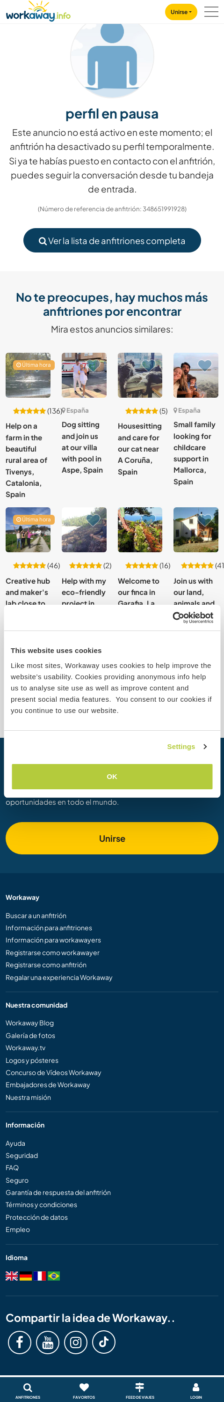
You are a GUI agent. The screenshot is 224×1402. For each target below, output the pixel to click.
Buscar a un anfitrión (36, 915)
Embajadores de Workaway (48, 1084)
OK (112, 776)
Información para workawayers (53, 939)
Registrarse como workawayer (53, 952)
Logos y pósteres (32, 1060)
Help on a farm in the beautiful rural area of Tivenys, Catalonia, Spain (26, 459)
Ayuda (15, 1143)
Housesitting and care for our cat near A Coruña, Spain (140, 448)
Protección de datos (37, 1217)
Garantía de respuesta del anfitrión (58, 1192)
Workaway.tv (25, 1047)
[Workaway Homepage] (38, 9)
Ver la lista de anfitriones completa (112, 240)
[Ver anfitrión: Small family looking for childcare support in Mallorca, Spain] (195, 375)
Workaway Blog (30, 1022)
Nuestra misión (28, 1097)
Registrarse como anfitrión (46, 964)
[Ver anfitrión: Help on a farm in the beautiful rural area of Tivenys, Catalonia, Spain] (28, 375)
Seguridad (22, 1155)
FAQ (12, 1167)
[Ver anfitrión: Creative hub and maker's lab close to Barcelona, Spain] (28, 529)
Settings (181, 746)
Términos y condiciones (41, 1204)
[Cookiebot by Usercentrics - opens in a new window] (172, 618)
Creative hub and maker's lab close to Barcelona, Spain (28, 603)
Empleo (18, 1229)
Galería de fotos (30, 1035)
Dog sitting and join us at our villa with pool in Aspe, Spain (82, 447)
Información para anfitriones (49, 927)
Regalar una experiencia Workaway (59, 977)
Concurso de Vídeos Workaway (53, 1072)
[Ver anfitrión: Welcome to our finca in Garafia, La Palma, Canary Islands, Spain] (140, 529)
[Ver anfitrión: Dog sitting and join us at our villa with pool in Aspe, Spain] (84, 375)
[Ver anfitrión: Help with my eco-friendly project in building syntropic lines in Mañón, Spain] (84, 529)
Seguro (17, 1180)
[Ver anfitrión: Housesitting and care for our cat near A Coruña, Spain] (140, 375)
